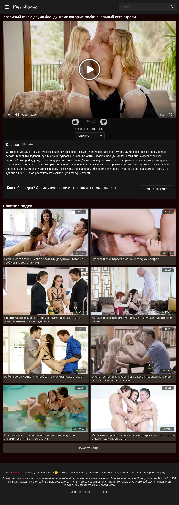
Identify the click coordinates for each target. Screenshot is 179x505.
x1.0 (162, 114)
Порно (17, 472)
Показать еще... (89, 448)
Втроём (28, 144)
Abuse (104, 491)
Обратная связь (81, 491)
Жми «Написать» (156, 188)
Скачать (91, 135)
